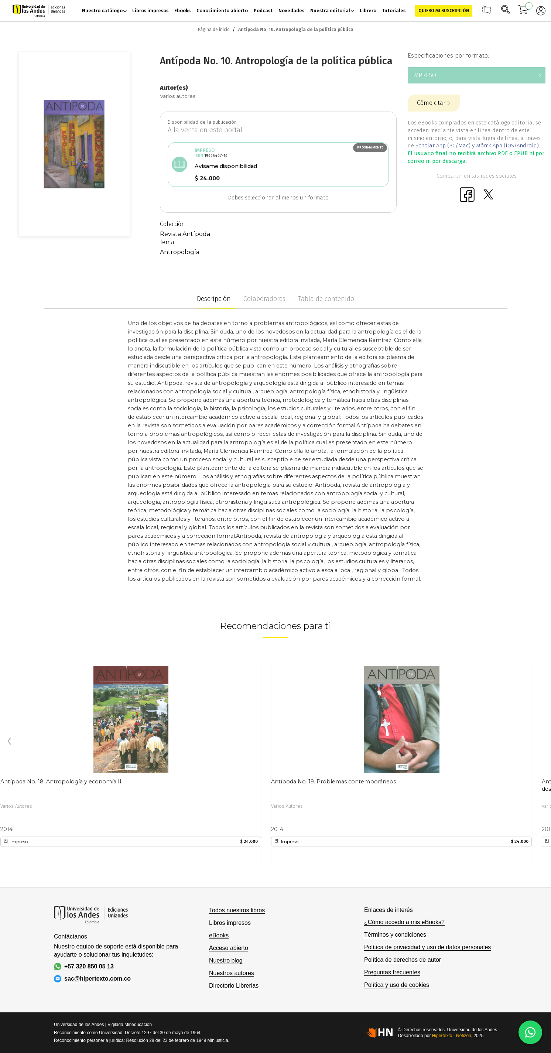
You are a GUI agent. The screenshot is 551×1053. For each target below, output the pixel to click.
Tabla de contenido (326, 299)
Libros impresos (230, 923)
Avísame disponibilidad (226, 166)
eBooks (219, 935)
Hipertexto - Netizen (451, 1035)
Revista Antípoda (185, 233)
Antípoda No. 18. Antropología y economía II (61, 781)
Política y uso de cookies (396, 985)
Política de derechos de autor (402, 960)
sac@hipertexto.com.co (92, 978)
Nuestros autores (231, 973)
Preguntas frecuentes (392, 972)
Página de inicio (214, 29)
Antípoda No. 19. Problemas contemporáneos (333, 781)
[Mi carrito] (523, 11)
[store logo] (39, 10)
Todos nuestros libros (237, 910)
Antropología (179, 252)
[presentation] (9, 741)
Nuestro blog (226, 960)
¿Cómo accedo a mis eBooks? (404, 922)
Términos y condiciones (395, 934)
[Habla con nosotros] (530, 1032)
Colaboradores (264, 299)
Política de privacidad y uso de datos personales (427, 947)
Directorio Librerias (234, 985)
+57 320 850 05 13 (84, 966)
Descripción (214, 299)
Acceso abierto (228, 948)
